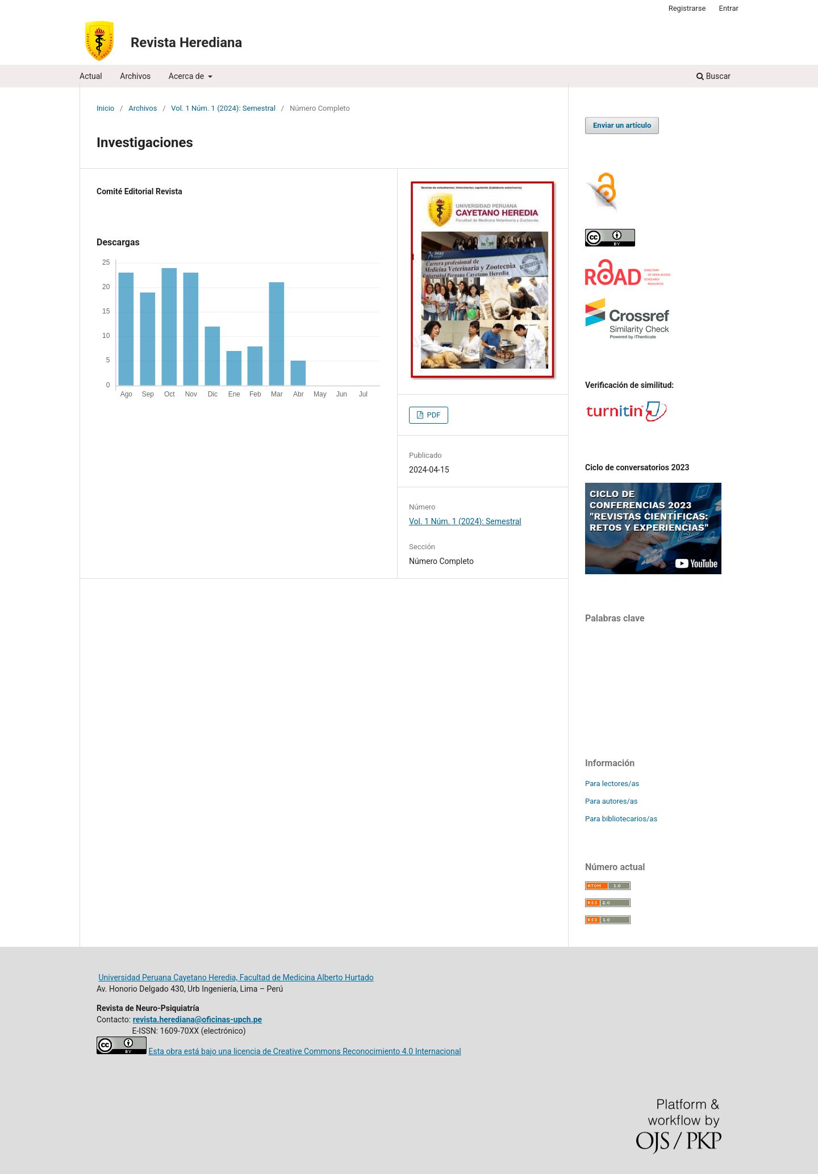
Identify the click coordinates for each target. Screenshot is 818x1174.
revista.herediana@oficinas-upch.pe (197, 1019)
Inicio (105, 108)
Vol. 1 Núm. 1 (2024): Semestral (223, 108)
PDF (432, 415)
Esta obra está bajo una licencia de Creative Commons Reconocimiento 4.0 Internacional (304, 1051)
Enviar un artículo (622, 125)
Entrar (729, 8)
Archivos (135, 76)
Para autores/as (611, 801)
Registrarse (687, 8)
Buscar (713, 76)
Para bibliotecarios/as (621, 818)
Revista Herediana (186, 43)
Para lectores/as (612, 783)
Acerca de (187, 76)
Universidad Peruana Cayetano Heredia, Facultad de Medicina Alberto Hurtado (235, 977)
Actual (91, 76)
